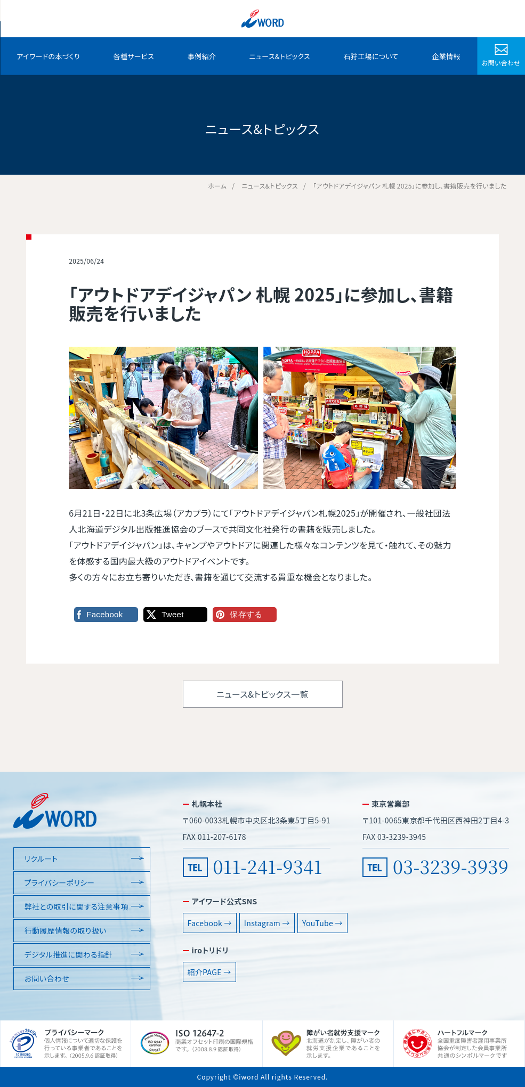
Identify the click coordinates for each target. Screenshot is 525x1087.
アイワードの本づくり (48, 56)
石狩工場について (371, 56)
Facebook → (210, 923)
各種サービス (134, 56)
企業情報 (446, 56)
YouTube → (322, 923)
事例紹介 (202, 56)
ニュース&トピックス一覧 (262, 694)
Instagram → (267, 923)
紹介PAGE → (209, 972)
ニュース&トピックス (279, 56)
